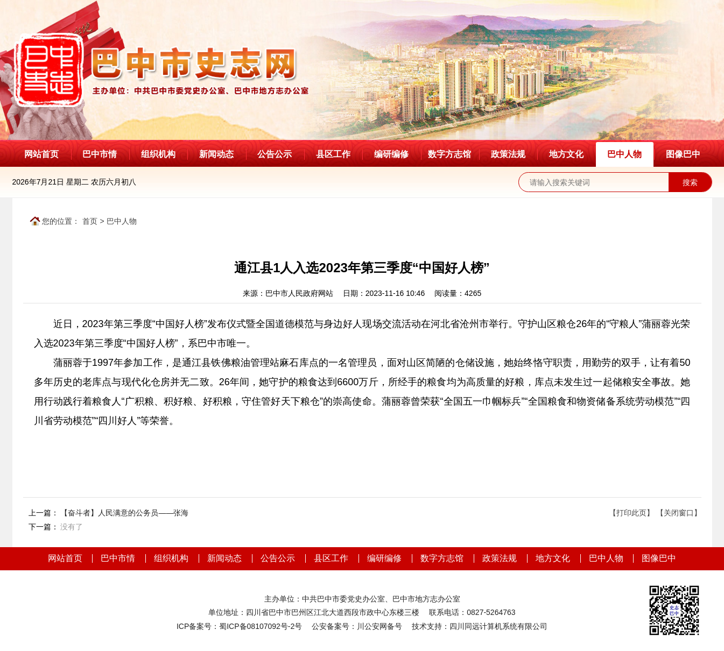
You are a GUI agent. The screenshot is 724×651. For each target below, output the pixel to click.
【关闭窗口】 (678, 512)
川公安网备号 (379, 626)
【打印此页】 (631, 512)
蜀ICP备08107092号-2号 (260, 626)
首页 (89, 221)
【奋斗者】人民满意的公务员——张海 (124, 512)
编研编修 (391, 154)
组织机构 (158, 154)
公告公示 (274, 154)
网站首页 (41, 154)
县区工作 (333, 154)
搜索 (690, 182)
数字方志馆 (449, 154)
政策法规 (508, 154)
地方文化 (566, 154)
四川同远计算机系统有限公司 (498, 626)
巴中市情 (99, 154)
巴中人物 (624, 154)
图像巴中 (683, 154)
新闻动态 (216, 154)
